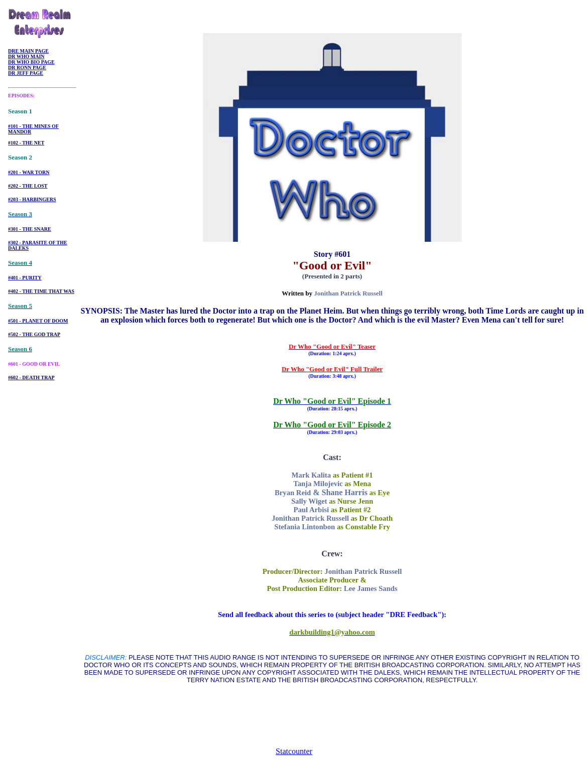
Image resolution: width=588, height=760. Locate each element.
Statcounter (294, 751)
